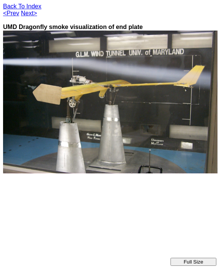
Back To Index (22, 6)
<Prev (11, 13)
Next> (29, 13)
